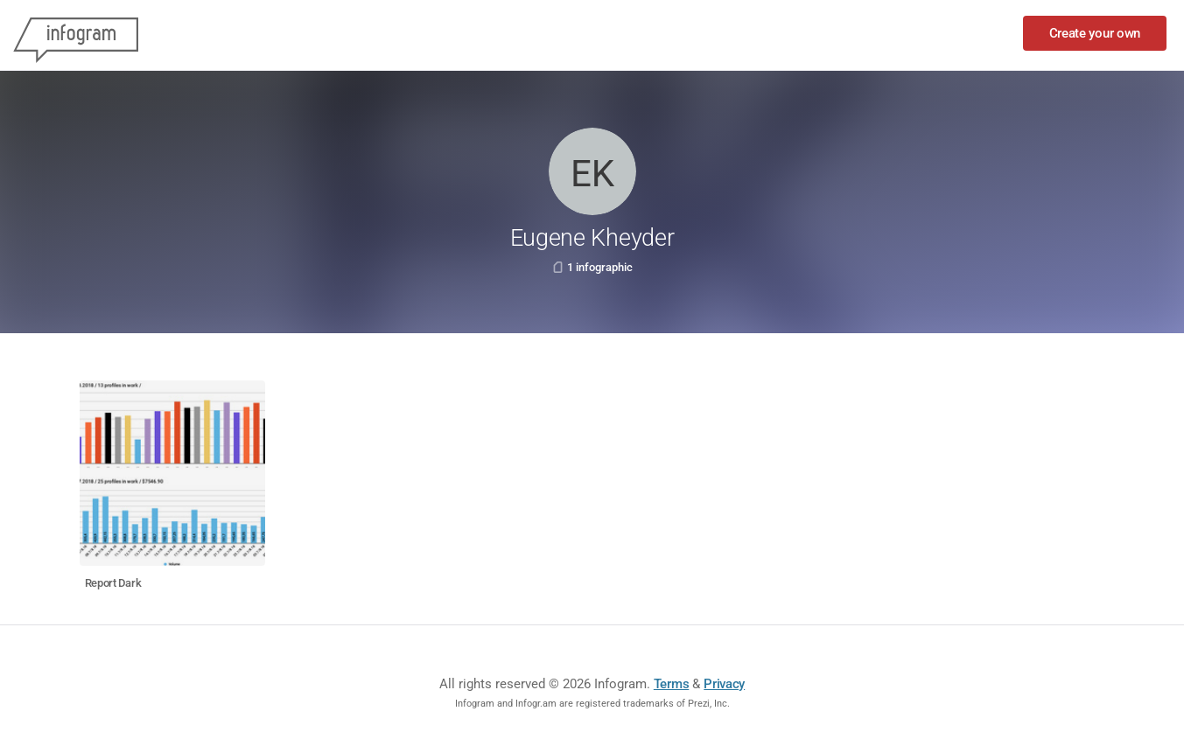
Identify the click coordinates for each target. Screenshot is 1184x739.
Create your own (1095, 33)
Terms (672, 684)
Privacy (724, 684)
